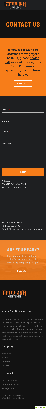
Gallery (6, 366)
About (5, 358)
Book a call (23, 83)
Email (6, 109)
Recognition (8, 388)
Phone (6, 121)
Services (6, 354)
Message (7, 143)
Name (6, 131)
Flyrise (21, 398)
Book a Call (23, 271)
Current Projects (10, 380)
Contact (6, 362)
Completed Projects (12, 384)
